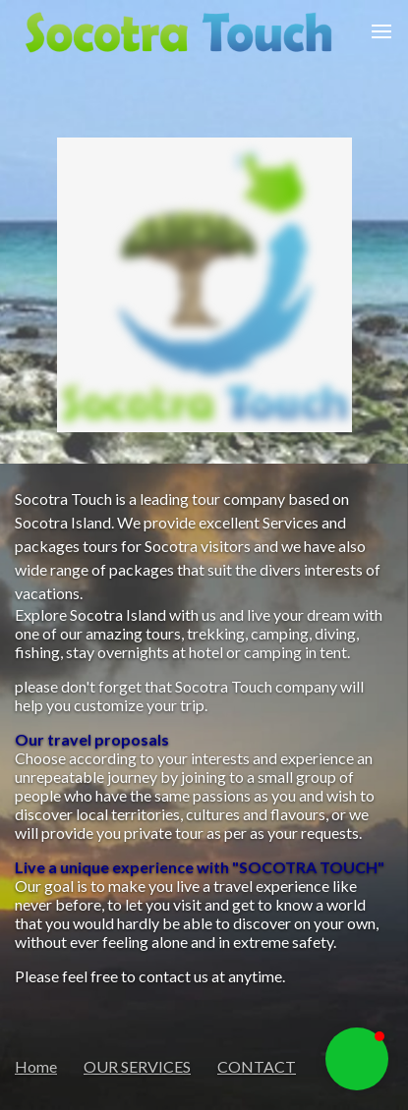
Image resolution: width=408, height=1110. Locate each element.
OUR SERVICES (137, 1066)
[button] (356, 1058)
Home (36, 1066)
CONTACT (256, 1066)
